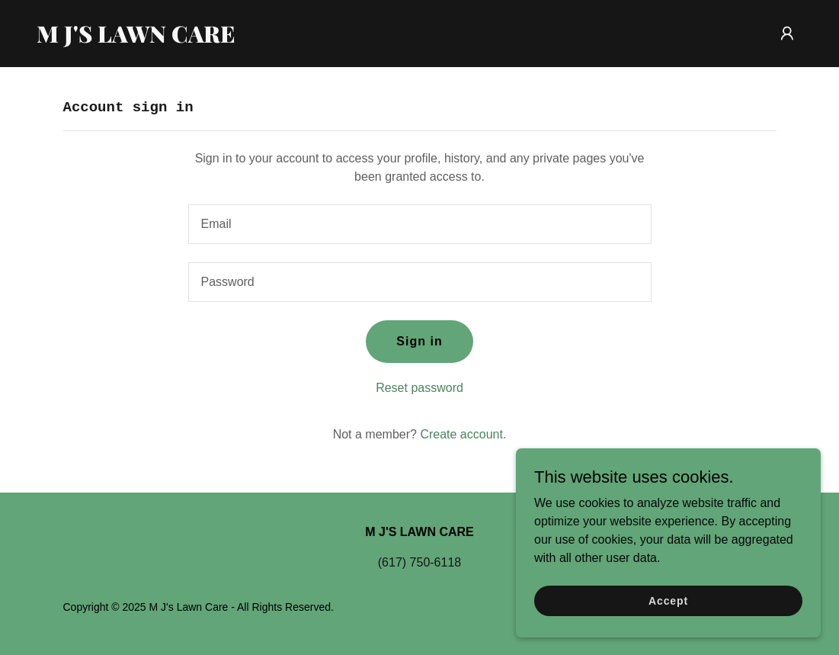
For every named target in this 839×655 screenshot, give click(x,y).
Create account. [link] (463, 434)
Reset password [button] (419, 387)
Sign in (419, 341)
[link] (171, 38)
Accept (668, 600)
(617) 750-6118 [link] (419, 562)
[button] (787, 33)
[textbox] (420, 224)
